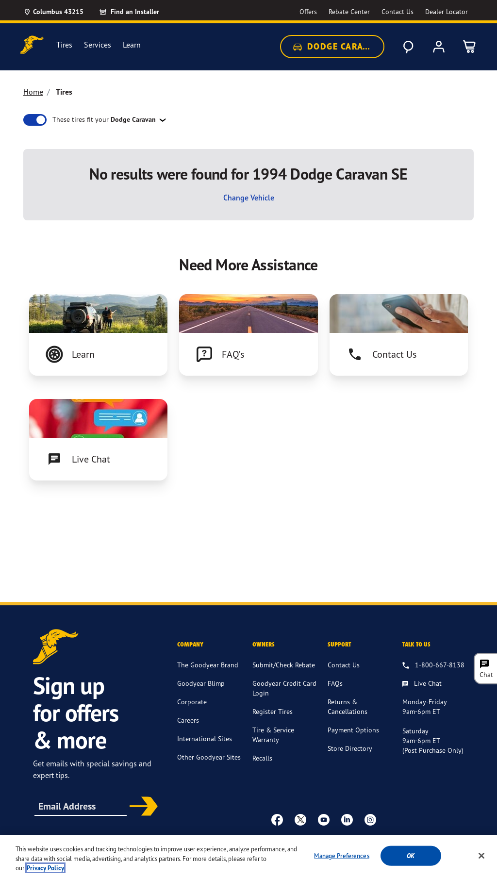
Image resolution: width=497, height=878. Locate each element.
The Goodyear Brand (207, 665)
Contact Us (344, 665)
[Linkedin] (347, 819)
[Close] (481, 864)
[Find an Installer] (140, 11)
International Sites (204, 738)
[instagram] (370, 819)
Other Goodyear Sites (209, 757)
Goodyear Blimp (201, 683)
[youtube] (324, 819)
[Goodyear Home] (32, 44)
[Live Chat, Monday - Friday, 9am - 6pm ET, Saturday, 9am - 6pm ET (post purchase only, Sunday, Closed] (422, 684)
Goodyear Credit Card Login (284, 688)
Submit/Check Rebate (283, 665)
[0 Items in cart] (469, 46)
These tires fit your (105, 119)
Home (33, 92)
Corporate (192, 701)
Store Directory (350, 748)
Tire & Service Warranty (273, 735)
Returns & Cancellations (347, 706)
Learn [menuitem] (132, 45)
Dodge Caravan (336, 46)
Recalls (262, 758)
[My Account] (438, 46)
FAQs (335, 683)
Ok (410, 865)
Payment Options (353, 730)
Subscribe (141, 807)
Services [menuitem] (97, 45)
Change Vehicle (248, 197)
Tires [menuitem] (64, 45)
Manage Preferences (341, 864)
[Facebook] (277, 819)
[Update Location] (53, 11)
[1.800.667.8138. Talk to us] (433, 665)
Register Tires (272, 711)
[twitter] (300, 819)
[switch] (35, 120)
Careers (188, 720)
